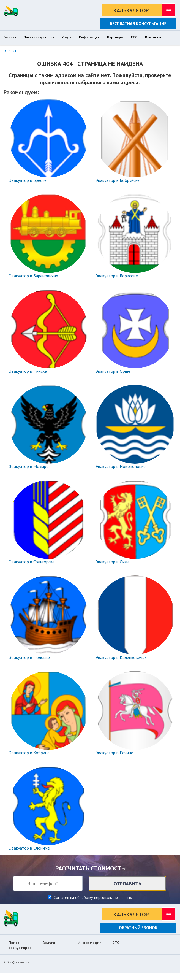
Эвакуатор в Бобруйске (118, 180)
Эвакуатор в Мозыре (28, 466)
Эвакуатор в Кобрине (29, 752)
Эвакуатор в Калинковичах (121, 657)
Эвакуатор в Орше (113, 371)
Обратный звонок (138, 927)
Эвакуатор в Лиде (113, 561)
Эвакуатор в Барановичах (33, 276)
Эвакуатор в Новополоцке (121, 466)
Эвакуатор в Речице (114, 752)
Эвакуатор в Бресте (28, 180)
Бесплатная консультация (138, 23)
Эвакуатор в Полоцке (29, 657)
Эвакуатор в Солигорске (31, 561)
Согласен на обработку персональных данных (92, 897)
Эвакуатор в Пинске (28, 371)
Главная (10, 50)
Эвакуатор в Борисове (117, 276)
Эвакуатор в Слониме (29, 848)
